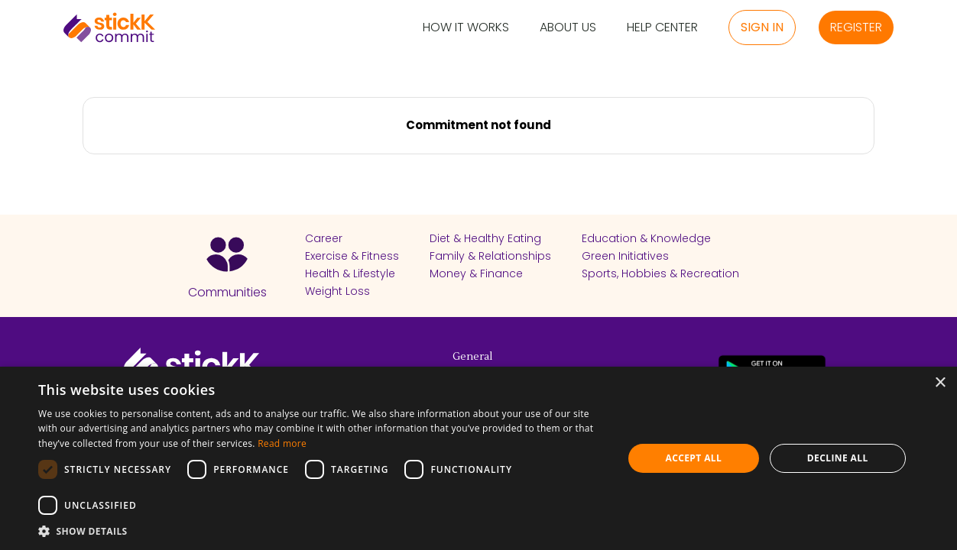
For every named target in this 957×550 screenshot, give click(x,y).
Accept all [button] (693, 457)
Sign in (762, 27)
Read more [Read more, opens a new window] (282, 443)
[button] (321, 531)
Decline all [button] (837, 457)
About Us (568, 28)
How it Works (466, 28)
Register (856, 27)
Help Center (662, 28)
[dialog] (478, 458)
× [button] (940, 383)
